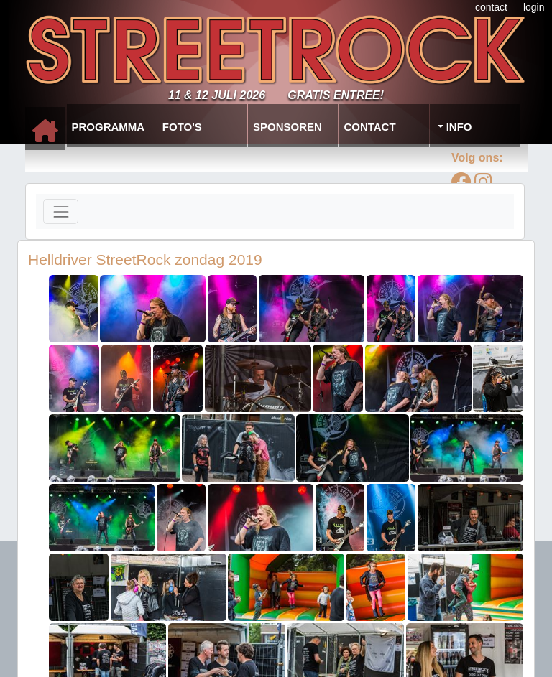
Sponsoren (287, 127)
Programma (108, 127)
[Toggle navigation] (60, 211)
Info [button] (457, 127)
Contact (369, 127)
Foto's (182, 127)
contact (491, 7)
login (534, 7)
